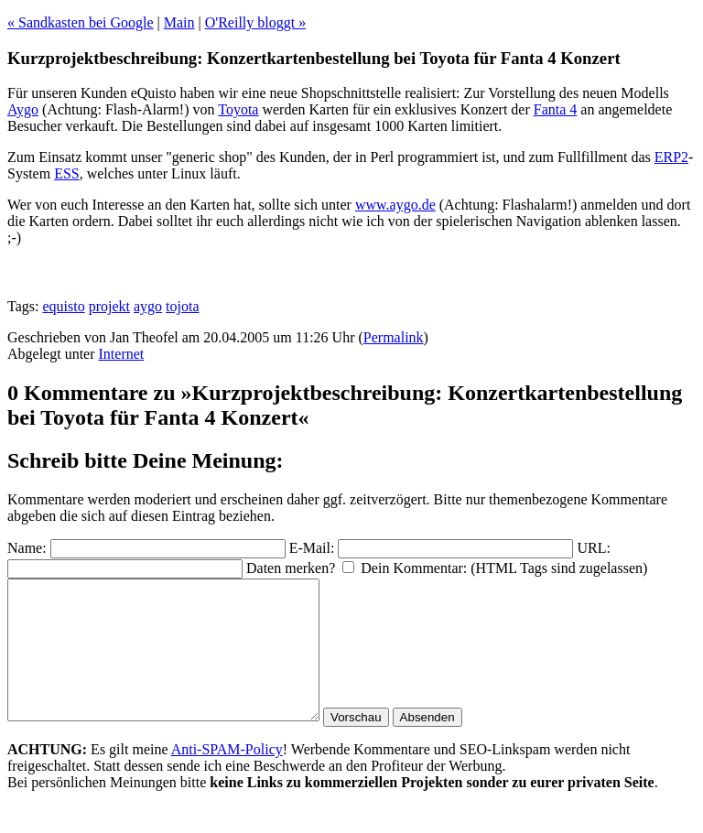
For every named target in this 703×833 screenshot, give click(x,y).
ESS (67, 173)
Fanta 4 (556, 109)
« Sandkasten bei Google (80, 22)
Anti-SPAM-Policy (227, 776)
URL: (593, 548)
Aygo (22, 109)
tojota (182, 306)
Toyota (238, 109)
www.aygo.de (395, 204)
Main (179, 22)
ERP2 (671, 157)
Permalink (393, 337)
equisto (63, 306)
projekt (109, 306)
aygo (148, 306)
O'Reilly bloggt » (255, 22)
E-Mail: (312, 548)
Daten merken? (290, 568)
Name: (27, 548)
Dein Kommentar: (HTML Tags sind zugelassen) (504, 568)
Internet (122, 354)
